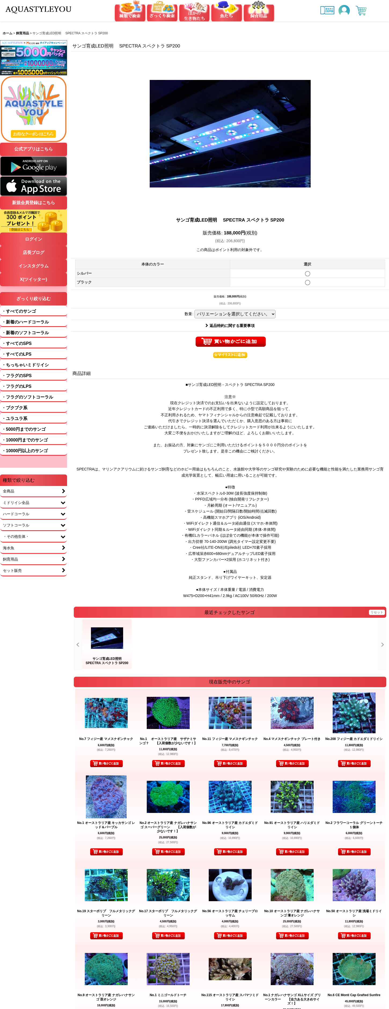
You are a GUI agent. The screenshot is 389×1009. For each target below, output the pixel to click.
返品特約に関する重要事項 (230, 325)
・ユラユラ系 (14, 418)
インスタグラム (34, 266)
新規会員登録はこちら (33, 202)
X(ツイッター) (33, 279)
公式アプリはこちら (33, 149)
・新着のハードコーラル (25, 322)
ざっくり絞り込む (33, 298)
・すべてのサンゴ (19, 311)
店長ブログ (33, 252)
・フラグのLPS (16, 386)
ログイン (33, 239)
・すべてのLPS (16, 354)
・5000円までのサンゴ (24, 429)
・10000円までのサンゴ (25, 440)
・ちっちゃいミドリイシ (25, 365)
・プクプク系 (14, 408)
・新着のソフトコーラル (25, 332)
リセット (376, 612)
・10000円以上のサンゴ (25, 450)
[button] (230, 355)
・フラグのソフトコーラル (27, 397)
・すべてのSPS (17, 343)
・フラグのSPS (17, 375)
